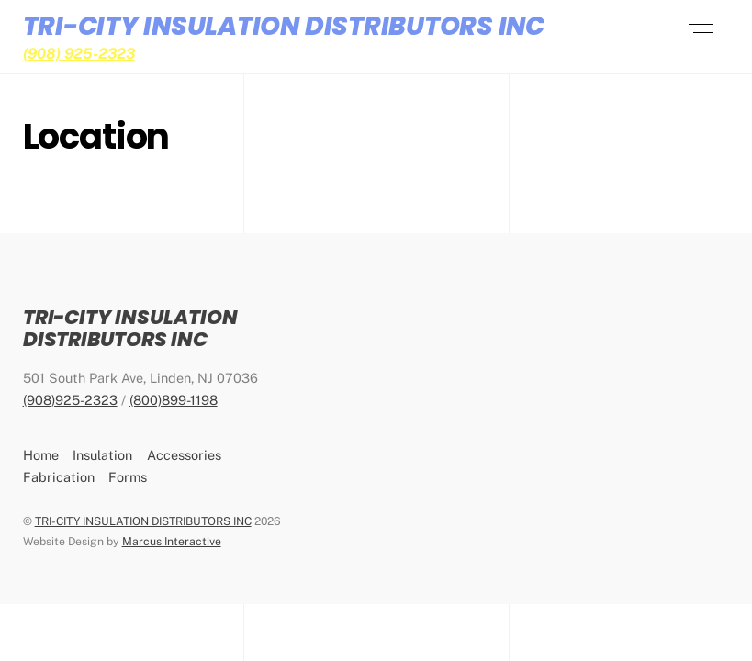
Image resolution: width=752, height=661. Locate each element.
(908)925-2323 (70, 400)
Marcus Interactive (171, 541)
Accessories (184, 455)
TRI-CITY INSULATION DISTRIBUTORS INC (143, 521)
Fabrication (59, 477)
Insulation (102, 455)
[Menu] (699, 25)
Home (41, 455)
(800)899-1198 (173, 400)
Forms (127, 477)
